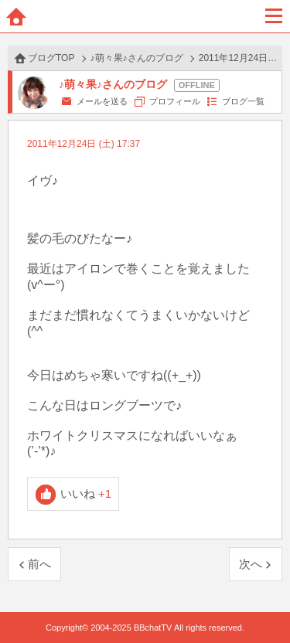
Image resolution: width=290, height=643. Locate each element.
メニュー (274, 16)
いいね (86, 493)
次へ (250, 563)
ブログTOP (51, 58)
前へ (39, 563)
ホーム (16, 16)
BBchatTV (145, 16)
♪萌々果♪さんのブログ (136, 58)
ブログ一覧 (243, 101)
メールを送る (102, 101)
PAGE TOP (262, 601)
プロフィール (174, 101)
